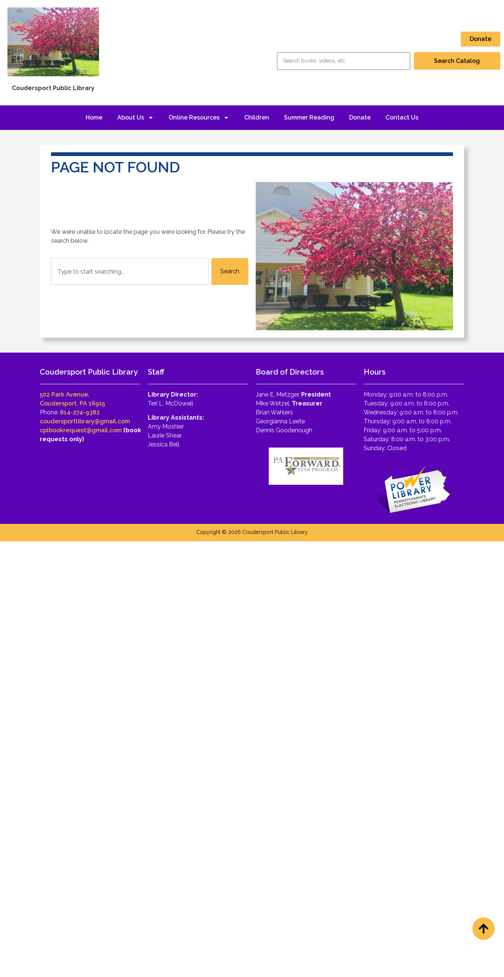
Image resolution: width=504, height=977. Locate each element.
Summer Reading (309, 117)
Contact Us (402, 117)
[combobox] (129, 271)
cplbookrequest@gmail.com (81, 430)
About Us (135, 117)
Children (256, 117)
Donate (360, 117)
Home (94, 117)
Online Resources (199, 117)
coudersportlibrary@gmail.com (85, 421)
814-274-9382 (80, 412)
